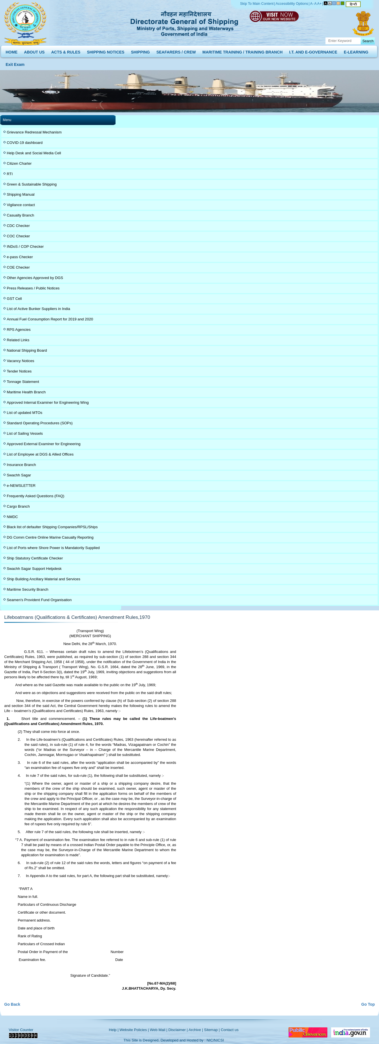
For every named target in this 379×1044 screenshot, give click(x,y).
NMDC (12, 517)
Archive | (196, 1030)
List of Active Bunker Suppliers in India (38, 309)
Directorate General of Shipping (184, 22)
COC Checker (18, 236)
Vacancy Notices (20, 361)
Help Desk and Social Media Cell (34, 153)
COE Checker (18, 267)
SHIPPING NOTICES (105, 51)
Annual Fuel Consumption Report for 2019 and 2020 (50, 319)
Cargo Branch (18, 506)
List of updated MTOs (24, 413)
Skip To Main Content (257, 4)
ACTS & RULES (65, 51)
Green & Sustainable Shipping (32, 184)
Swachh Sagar (19, 475)
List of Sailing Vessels (25, 433)
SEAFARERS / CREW (176, 51)
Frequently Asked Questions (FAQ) (35, 496)
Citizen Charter (19, 163)
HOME (11, 51)
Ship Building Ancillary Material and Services (43, 579)
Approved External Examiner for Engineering (44, 444)
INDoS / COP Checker (25, 246)
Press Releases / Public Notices (33, 288)
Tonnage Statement (23, 382)
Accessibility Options (292, 4)
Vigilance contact (21, 205)
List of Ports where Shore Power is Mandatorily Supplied (53, 548)
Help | (113, 1030)
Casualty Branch (20, 215)
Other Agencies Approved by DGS (35, 278)
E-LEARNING (356, 51)
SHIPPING (140, 51)
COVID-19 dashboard (25, 142)
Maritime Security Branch (27, 589)
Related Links (18, 340)
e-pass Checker (20, 257)
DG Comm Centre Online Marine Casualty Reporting (50, 537)
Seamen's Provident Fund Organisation (39, 600)
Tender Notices (19, 371)
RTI (10, 174)
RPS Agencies (19, 329)
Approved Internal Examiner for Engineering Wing (48, 402)
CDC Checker (18, 226)
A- (312, 4)
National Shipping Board (27, 350)
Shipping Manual (20, 194)
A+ (319, 4)
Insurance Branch (21, 465)
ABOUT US (34, 51)
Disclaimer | (178, 1030)
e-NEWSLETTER (21, 485)
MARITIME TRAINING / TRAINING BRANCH (242, 51)
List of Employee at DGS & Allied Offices (40, 454)
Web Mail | (158, 1030)
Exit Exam (15, 63)
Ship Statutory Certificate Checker (35, 558)
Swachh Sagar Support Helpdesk (34, 568)
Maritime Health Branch (26, 392)
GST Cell (14, 298)
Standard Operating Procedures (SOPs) (40, 423)
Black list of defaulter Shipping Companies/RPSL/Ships (52, 527)
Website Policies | (134, 1030)
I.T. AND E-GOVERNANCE (313, 51)
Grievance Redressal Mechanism (34, 132)
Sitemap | (212, 1030)
